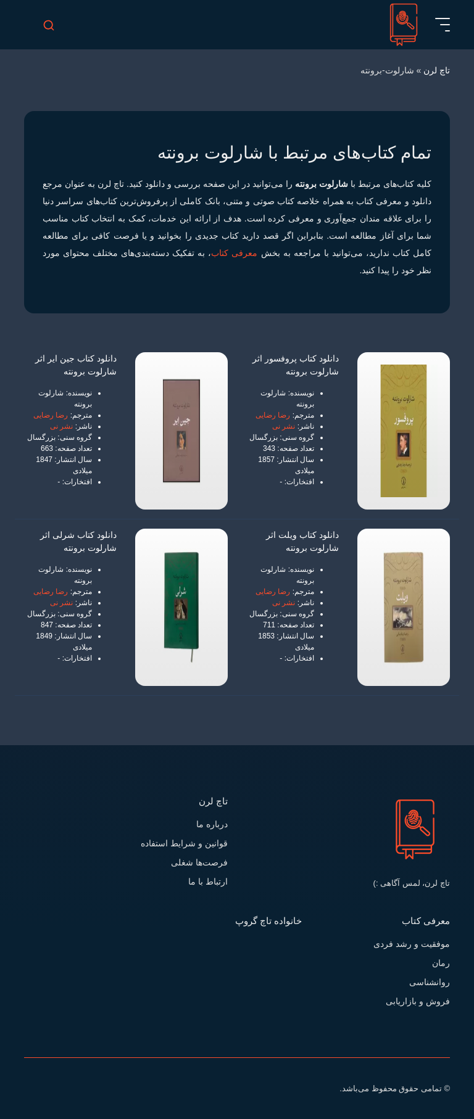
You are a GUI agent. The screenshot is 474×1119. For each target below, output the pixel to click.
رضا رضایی (273, 415)
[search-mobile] (49, 24)
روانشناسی (429, 982)
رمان (441, 963)
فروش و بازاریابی (418, 1001)
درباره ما (212, 824)
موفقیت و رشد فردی (411, 944)
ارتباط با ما (208, 881)
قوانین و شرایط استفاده (184, 843)
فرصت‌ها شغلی (199, 862)
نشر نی (283, 426)
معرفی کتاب (234, 253)
